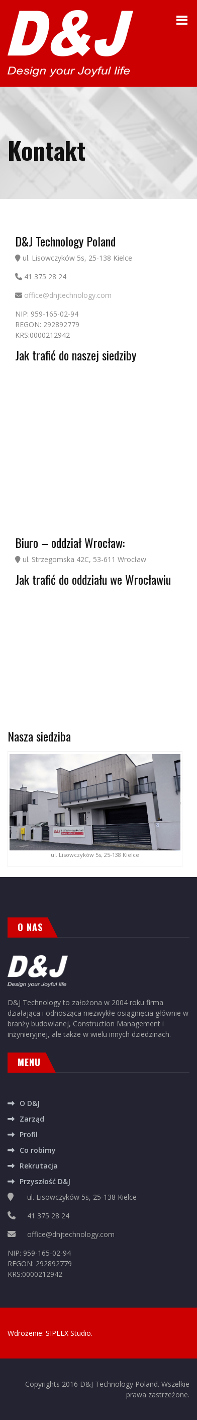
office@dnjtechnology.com (68, 295)
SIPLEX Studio (68, 1333)
